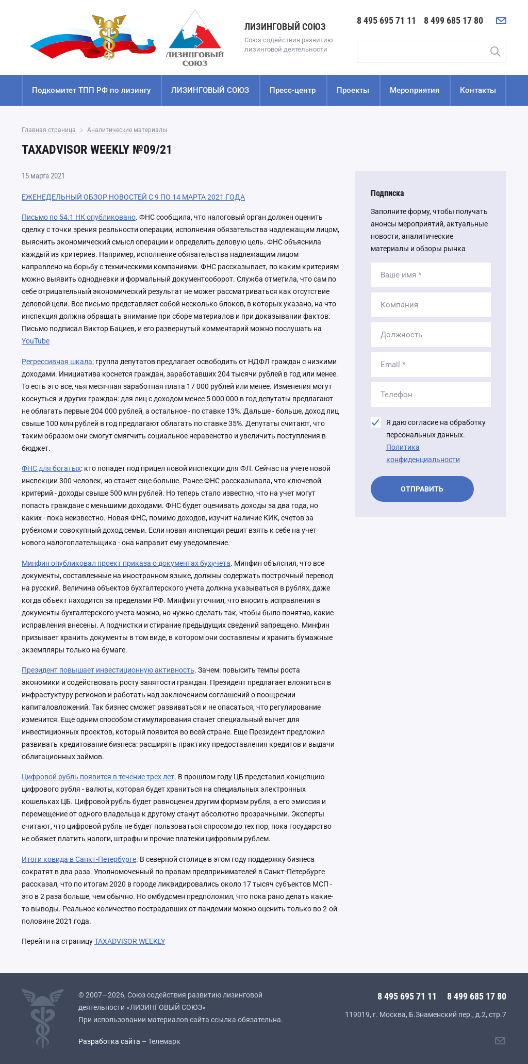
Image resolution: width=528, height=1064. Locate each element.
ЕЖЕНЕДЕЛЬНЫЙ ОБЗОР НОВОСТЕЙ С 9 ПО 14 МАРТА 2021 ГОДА (133, 197)
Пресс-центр (293, 90)
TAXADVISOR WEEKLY (129, 941)
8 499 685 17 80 (453, 20)
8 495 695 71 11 (386, 20)
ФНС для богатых (51, 468)
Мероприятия (414, 90)
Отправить (422, 489)
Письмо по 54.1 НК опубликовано (79, 217)
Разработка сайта (109, 1041)
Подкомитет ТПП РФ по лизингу (91, 90)
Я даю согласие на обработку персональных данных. (436, 441)
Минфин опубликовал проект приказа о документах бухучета (126, 563)
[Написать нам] (501, 20)
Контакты (478, 90)
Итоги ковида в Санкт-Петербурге (79, 859)
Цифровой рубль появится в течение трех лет (98, 777)
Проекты (353, 90)
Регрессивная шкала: (58, 361)
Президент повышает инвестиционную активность (108, 670)
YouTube (36, 341)
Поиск (495, 51)
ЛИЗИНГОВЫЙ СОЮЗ (210, 90)
